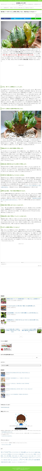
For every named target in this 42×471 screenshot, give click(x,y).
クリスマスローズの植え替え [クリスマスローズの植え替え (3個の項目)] (18, 454)
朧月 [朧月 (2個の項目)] (14, 457)
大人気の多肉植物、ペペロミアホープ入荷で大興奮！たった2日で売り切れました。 (23, 312)
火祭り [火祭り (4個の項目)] (9, 462)
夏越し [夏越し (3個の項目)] (10, 455)
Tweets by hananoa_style (5, 407)
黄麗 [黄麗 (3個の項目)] (35, 459)
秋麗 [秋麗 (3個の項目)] (35, 454)
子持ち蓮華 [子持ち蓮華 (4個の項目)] (23, 452)
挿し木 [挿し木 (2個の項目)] (16, 457)
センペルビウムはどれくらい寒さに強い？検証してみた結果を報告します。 (21, 305)
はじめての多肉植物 (13, 300)
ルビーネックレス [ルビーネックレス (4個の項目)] (30, 452)
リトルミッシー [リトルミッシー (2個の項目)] (38, 457)
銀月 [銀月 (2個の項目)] (7, 459)
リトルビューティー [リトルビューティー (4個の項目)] (22, 462)
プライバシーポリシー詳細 (6, 444)
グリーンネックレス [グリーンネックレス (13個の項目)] (26, 459)
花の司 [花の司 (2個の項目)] (23, 457)
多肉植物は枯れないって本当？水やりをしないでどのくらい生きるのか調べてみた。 (23, 319)
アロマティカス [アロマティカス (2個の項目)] (6, 457)
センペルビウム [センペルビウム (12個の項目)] (6, 452)
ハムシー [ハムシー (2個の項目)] (19, 457)
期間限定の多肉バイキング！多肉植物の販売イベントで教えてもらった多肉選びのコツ (23, 298)
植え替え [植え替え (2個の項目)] (26, 457)
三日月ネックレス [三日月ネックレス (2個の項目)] (31, 457)
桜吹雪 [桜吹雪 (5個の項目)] (38, 459)
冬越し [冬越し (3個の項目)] (39, 452)
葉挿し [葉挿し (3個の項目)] (2, 455)
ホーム (21, 336)
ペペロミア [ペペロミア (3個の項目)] (38, 454)
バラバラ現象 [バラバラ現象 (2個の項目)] (3, 459)
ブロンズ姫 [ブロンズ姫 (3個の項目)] (6, 455)
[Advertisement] (21, 8)
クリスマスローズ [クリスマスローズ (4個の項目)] (16, 452)
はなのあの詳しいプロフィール (7, 431)
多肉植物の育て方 (38, 16)
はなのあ (40, 265)
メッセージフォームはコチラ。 (7, 435)
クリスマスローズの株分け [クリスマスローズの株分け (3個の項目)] (6, 454)
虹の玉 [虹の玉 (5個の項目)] (6, 462)
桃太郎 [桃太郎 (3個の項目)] (36, 452)
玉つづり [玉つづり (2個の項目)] (11, 457)
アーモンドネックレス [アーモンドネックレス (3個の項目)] (28, 454)
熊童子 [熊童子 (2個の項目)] (9, 459)
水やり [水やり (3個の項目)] (13, 455)
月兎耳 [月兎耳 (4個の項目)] (2, 462)
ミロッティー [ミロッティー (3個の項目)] (14, 462)
